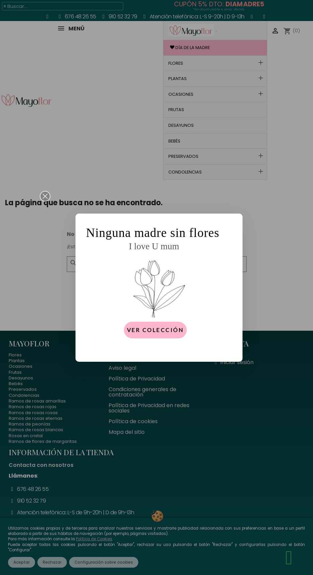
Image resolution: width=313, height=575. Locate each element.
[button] (45, 196)
